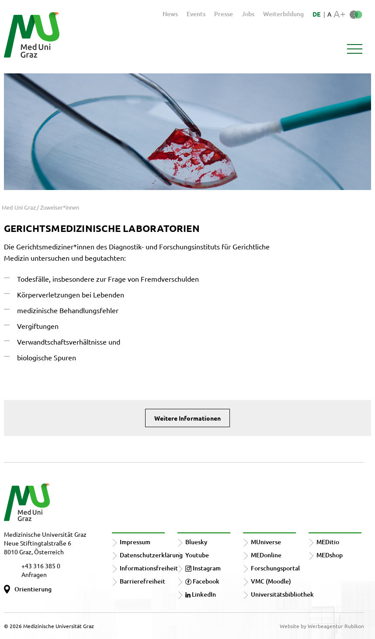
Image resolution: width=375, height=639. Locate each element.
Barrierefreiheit (142, 581)
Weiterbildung (283, 14)
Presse (223, 14)
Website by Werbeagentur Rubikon (322, 625)
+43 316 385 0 (40, 566)
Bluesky (196, 542)
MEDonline (266, 555)
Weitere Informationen (187, 418)
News (170, 14)
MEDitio (327, 542)
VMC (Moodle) (271, 581)
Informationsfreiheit (149, 568)
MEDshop (329, 555)
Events (196, 14)
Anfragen (34, 574)
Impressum (135, 542)
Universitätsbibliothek (282, 594)
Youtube (197, 555)
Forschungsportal (275, 568)
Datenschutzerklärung (151, 555)
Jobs (248, 14)
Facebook (202, 581)
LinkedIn (200, 594)
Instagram (203, 568)
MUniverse (266, 542)
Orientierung (33, 589)
